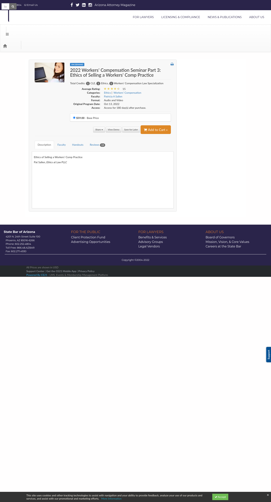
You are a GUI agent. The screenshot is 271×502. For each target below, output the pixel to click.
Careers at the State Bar (223, 460)
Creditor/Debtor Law (197, 150)
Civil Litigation (193, 114)
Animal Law (192, 79)
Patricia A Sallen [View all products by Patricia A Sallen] (113, 81)
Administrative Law (196, 57)
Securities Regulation (197, 340)
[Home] (10, 30)
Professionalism (194, 318)
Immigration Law (195, 215)
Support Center (35, 485)
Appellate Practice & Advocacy (203, 86)
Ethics (188, 193)
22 (222, 418)
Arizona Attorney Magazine (115, 5)
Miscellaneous (193, 286)
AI (186, 64)
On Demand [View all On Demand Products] (77, 49)
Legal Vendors (149, 460)
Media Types (46, 30)
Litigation (190, 272)
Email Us (31, 5)
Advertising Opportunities (90, 456)
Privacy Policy (86, 485)
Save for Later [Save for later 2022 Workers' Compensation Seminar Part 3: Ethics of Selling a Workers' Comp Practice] (131, 114)
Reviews (94, 127)
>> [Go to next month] (233, 393)
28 (213, 423)
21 (213, 418)
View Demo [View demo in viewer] (114, 114)
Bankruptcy (192, 100)
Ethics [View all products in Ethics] (107, 77)
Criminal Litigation (195, 157)
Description (41, 126)
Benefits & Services (152, 451)
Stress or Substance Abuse (200, 361)
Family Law (191, 200)
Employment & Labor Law (200, 179)
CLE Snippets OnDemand (200, 122)
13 (204, 413)
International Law (195, 243)
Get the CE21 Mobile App (61, 485)
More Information (111, 498)
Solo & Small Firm (195, 354)
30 (230, 423)
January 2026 (212, 393)
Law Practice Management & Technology (208, 258)
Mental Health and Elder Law (202, 279)
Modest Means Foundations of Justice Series (207, 295)
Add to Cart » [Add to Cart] (155, 114)
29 (222, 423)
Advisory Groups (150, 456)
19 (194, 418)
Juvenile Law (192, 251)
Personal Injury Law (196, 304)
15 (222, 413)
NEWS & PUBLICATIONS (225, 17)
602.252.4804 (12, 5)
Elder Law (191, 172)
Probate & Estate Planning (200, 311)
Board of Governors (220, 451)
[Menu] (4, 30)
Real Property (193, 332)
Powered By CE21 (37, 488)
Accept (220, 496)
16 (230, 413)
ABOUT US (256, 17)
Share (99, 114)
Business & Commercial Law (201, 107)
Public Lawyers (194, 325)
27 (204, 423)
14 (213, 413)
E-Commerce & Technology (201, 165)
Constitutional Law (196, 129)
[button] (172, 49)
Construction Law (195, 136)
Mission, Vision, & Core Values (227, 456)
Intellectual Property (197, 236)
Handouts (75, 126)
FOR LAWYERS (143, 17)
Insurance (190, 229)
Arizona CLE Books (196, 93)
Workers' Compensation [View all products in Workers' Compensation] (127, 77)
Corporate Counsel (196, 143)
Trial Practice (192, 375)
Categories (26, 30)
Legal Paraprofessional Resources (204, 265)
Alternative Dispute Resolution (203, 71)
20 (204, 418)
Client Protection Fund (88, 451)
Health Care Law (195, 208)
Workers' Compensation (199, 383)
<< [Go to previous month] (191, 393)
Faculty (59, 126)
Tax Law (190, 368)
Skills (188, 347)
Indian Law (191, 222)
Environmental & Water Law (201, 186)
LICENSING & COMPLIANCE (180, 17)
